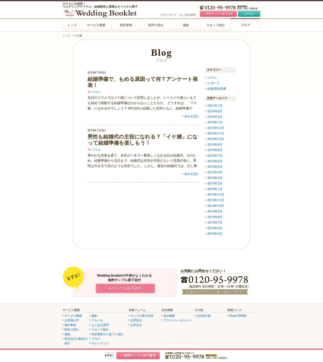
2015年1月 (215, 189)
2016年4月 (215, 117)
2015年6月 (215, 161)
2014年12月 (216, 194)
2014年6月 (215, 228)
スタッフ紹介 (215, 25)
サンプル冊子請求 (141, 315)
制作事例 (126, 25)
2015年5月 (215, 167)
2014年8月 (215, 217)
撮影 (94, 315)
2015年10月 (216, 139)
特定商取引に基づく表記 (107, 334)
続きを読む (191, 116)
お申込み (136, 325)
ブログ (245, 25)
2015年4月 (215, 172)
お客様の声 (71, 320)
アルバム (97, 320)
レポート (214, 83)
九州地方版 (203, 315)
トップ (72, 25)
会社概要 (169, 315)
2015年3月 (215, 178)
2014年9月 (215, 211)
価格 (186, 25)
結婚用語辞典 (217, 88)
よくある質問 (188, 14)
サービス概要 (96, 25)
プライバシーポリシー (177, 320)
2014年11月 (216, 200)
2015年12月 (216, 128)
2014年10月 (216, 206)
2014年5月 (215, 234)
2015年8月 (215, 150)
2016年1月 (215, 122)
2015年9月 (215, 144)
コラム (96, 91)
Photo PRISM (237, 315)
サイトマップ (169, 14)
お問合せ (136, 320)
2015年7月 (215, 156)
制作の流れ (156, 25)
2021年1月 (215, 106)
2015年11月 (216, 133)
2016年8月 (215, 111)
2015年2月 (215, 183)
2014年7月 (215, 222)
